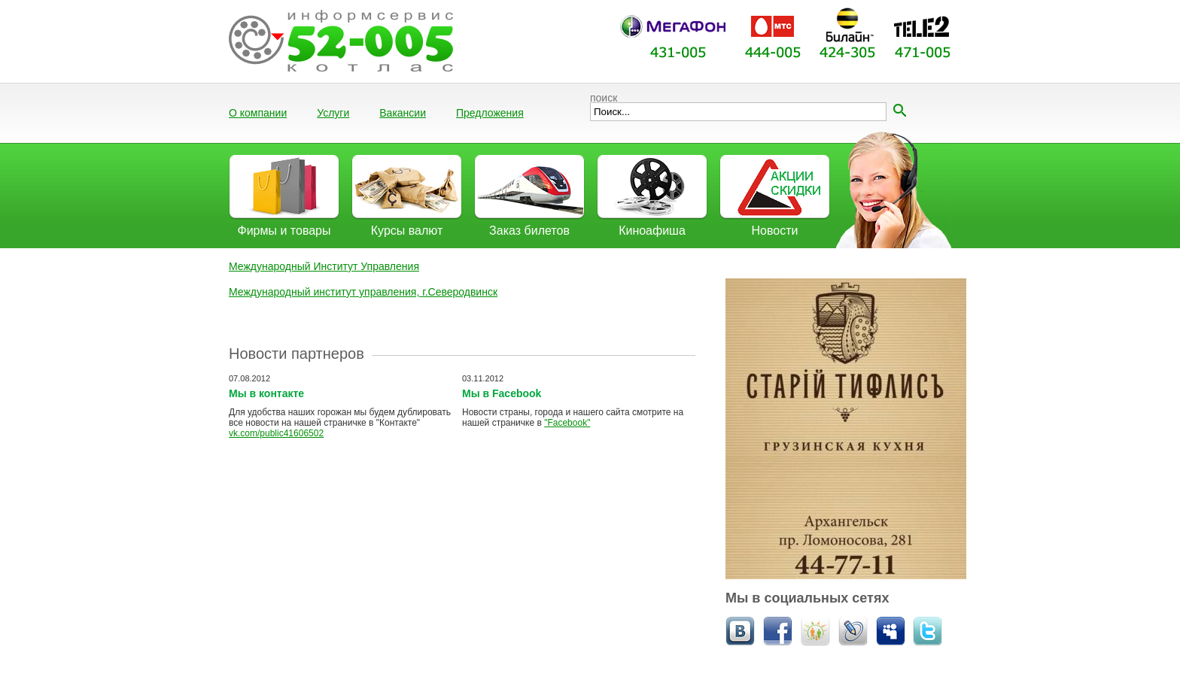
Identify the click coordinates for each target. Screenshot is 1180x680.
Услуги (333, 113)
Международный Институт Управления (324, 266)
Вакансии (402, 113)
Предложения (490, 113)
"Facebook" (567, 422)
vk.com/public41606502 (276, 433)
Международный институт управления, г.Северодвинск (363, 292)
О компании (258, 113)
